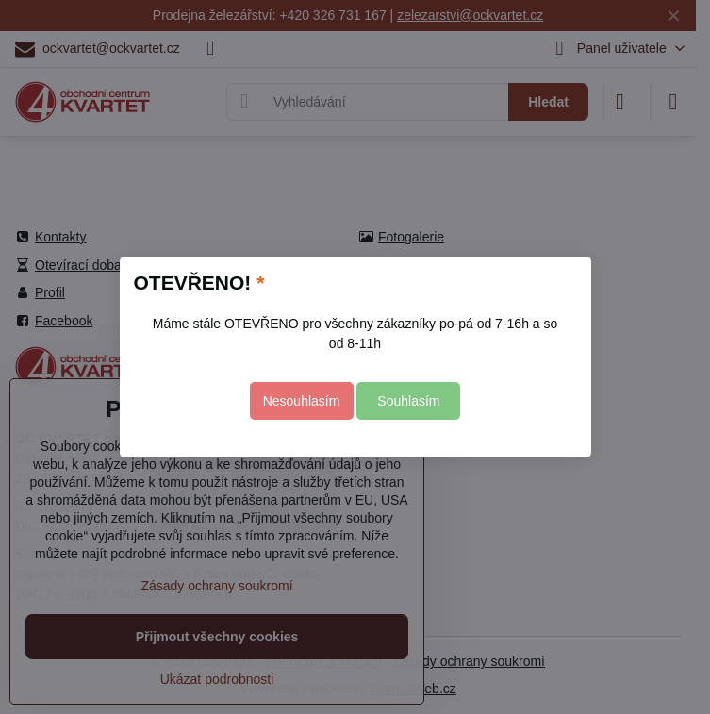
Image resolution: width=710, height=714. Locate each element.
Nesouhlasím (301, 400)
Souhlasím (408, 400)
